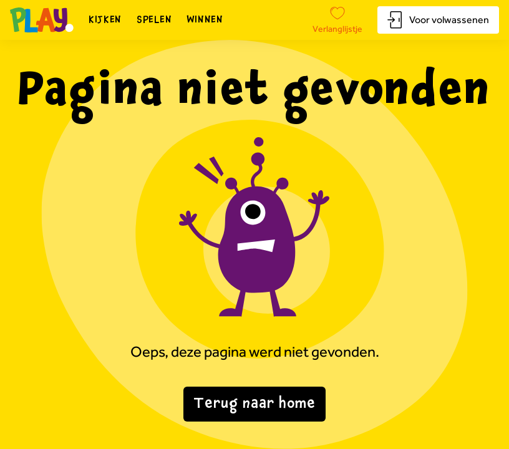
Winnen (205, 20)
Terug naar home (254, 404)
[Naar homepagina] (42, 19)
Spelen (154, 20)
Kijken (105, 20)
